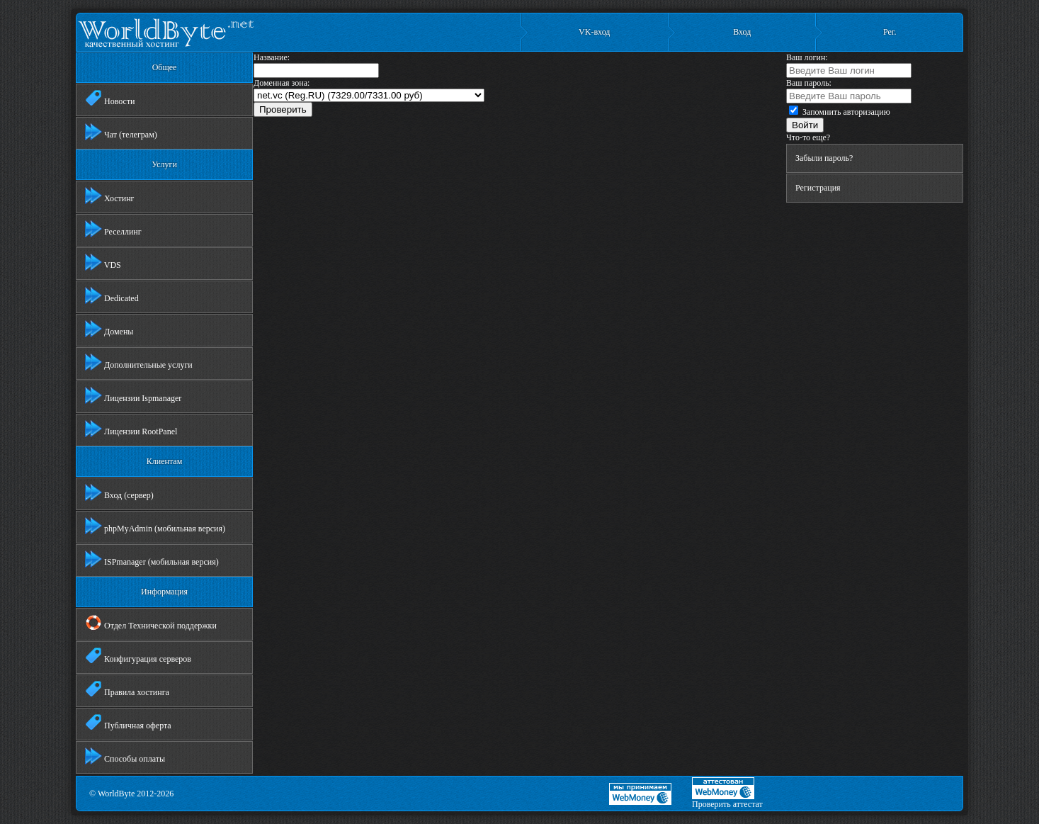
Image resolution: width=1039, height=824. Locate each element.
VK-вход (594, 32)
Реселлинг (113, 228)
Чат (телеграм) (121, 131)
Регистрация (818, 188)
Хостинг (110, 195)
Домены (109, 328)
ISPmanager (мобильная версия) (152, 559)
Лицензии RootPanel (131, 428)
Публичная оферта (128, 722)
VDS (103, 262)
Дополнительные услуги (139, 362)
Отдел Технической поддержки (151, 622)
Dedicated (112, 295)
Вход (742, 32)
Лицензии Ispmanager (133, 395)
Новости (110, 98)
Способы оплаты (125, 755)
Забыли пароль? (824, 158)
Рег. (889, 32)
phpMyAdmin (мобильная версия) (155, 525)
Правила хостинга (127, 689)
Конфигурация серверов (138, 656)
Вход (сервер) (119, 492)
